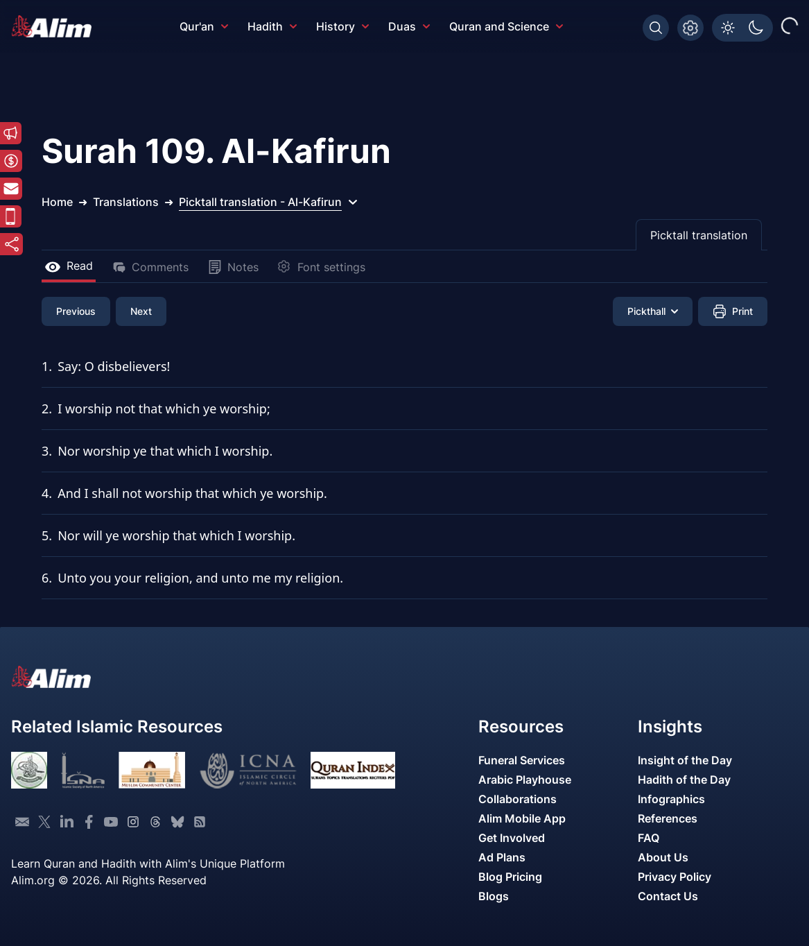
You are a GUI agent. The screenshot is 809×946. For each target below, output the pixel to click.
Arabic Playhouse (524, 779)
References (667, 818)
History (342, 26)
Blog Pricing (510, 877)
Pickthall (652, 311)
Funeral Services (521, 760)
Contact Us (668, 896)
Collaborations (517, 799)
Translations (126, 202)
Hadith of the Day (684, 779)
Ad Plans (501, 857)
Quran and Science (506, 26)
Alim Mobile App (522, 818)
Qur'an (204, 26)
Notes (233, 267)
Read (68, 266)
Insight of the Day (685, 760)
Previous (76, 311)
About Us (663, 857)
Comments (150, 267)
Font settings (321, 267)
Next (141, 311)
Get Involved (511, 838)
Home (57, 202)
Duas (409, 26)
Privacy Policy (674, 877)
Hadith (272, 26)
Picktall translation (698, 235)
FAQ (648, 838)
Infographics (671, 799)
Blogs (493, 896)
